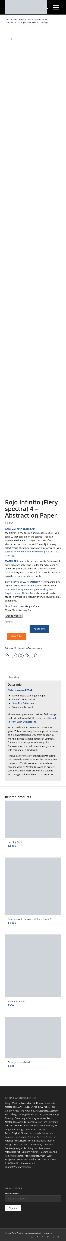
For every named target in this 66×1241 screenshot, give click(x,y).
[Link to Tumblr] (53, 1236)
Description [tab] (14, 677)
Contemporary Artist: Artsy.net (21, 1148)
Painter (48, 1114)
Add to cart (39, 628)
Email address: (12, 1193)
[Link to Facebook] (37, 1236)
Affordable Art (12, 1151)
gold (35, 648)
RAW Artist (43, 1106)
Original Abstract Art (22, 1133)
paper (40, 648)
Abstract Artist (44, 1118)
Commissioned (49, 1151)
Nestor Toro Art (13, 1106)
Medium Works (21, 648)
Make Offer (16, 636)
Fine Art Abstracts (45, 1103)
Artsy (7, 1103)
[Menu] (55, 7)
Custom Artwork (13, 1125)
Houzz (26, 1106)
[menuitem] (46, 7)
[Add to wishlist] (14, 616)
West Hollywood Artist (23, 1103)
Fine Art (24, 1110)
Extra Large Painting (25, 1118)
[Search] (46, 7)
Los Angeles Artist (41, 1137)
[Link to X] (42, 1236)
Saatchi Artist (23, 1155)
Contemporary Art (48, 1125)
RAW (28, 1129)
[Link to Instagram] (32, 1236)
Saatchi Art (40, 1140)
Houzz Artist (20, 1144)
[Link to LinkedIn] (58, 1236)
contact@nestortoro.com (18, 1166)
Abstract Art (30, 1125)
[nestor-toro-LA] (27, 7)
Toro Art (28, 1121)
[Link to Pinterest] (48, 1236)
